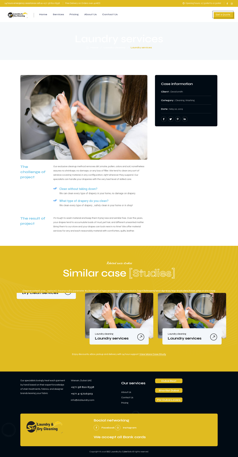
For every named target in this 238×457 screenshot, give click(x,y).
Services (59, 14)
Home (44, 14)
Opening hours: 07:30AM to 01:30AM (201, 3)
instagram (232, 2)
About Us (93, 14)
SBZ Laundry (112, 451)
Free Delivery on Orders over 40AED (82, 3)
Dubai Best (168, 380)
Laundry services (112, 338)
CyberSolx (127, 451)
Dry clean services (40, 293)
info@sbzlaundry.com (82, 400)
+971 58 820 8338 (51, 3)
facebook (227, 2)
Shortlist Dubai (169, 390)
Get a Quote (223, 14)
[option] (119, 315)
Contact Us (113, 14)
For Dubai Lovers (168, 399)
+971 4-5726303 (82, 393)
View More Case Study (152, 354)
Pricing (76, 14)
